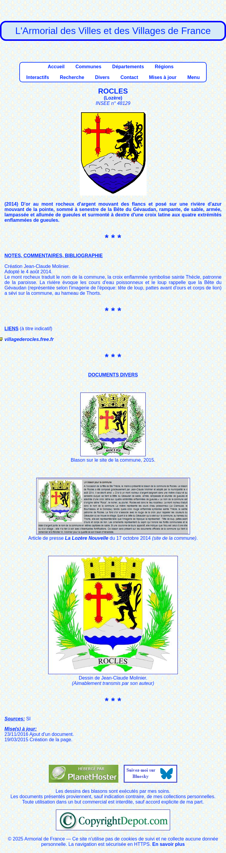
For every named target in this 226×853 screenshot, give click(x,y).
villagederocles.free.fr (29, 339)
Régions (164, 66)
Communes (88, 66)
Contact (129, 77)
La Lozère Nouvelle (87, 538)
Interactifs (37, 77)
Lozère (113, 97)
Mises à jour (162, 77)
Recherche (72, 77)
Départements (128, 66)
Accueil (56, 66)
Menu (193, 77)
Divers (102, 77)
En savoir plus (168, 844)
